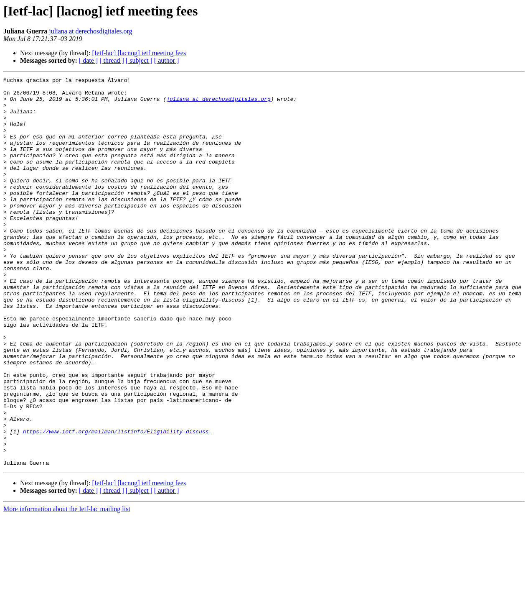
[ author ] (166, 60)
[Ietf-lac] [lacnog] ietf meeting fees (139, 52)
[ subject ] (139, 60)
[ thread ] (111, 60)
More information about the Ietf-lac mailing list (66, 586)
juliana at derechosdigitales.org (90, 31)
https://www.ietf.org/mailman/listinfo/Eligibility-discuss (117, 503)
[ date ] (88, 60)
